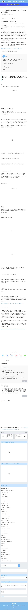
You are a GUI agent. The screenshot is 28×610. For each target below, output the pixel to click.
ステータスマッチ (5, 528)
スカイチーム (4, 526)
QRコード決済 (4, 533)
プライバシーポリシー (6, 561)
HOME (14, 603)
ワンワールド (4, 524)
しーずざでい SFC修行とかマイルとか (14, 1)
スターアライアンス (5, 520)
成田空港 (3, 552)
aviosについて (6, 67)
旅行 (3, 546)
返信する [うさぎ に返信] (25, 381)
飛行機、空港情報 (5, 554)
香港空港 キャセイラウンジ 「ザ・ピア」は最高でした (11, 48)
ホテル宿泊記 (4, 548)
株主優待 (3, 537)
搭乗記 (7, 360)
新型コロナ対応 (5, 488)
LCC (3, 556)
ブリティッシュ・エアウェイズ (8, 522)
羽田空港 (3, 550)
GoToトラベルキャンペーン (7, 490)
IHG (2, 509)
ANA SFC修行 (4, 496)
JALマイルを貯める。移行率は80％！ (14, 4)
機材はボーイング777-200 (8, 63)
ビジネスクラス (5, 518)
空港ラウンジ (4, 505)
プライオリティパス (5, 507)
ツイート (2, 596)
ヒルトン (3, 514)
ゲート (5, 62)
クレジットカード (5, 539)
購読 (2, 591)
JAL (2, 499)
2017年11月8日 (6, 368)
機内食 (5, 66)
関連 (4, 69)
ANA (3, 501)
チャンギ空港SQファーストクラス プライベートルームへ (12, 303)
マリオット (4, 511)
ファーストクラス (5, 516)
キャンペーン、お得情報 (6, 541)
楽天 (3, 535)
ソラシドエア (4, 492)
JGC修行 (3, 494)
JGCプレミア (4, 503)
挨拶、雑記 (4, 558)
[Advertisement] (14, 99)
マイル (3, 531)
